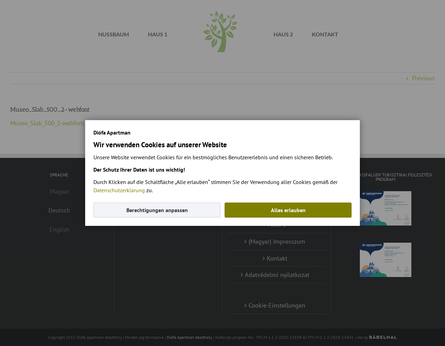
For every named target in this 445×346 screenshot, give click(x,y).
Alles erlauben (288, 210)
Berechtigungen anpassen (157, 210)
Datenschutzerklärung (119, 190)
